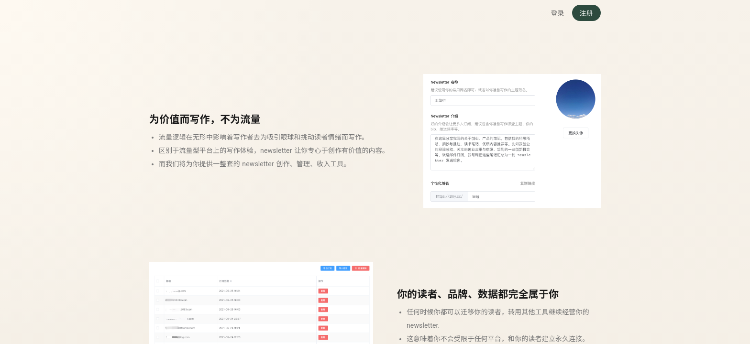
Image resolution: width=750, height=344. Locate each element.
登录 (557, 13)
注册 (586, 13)
